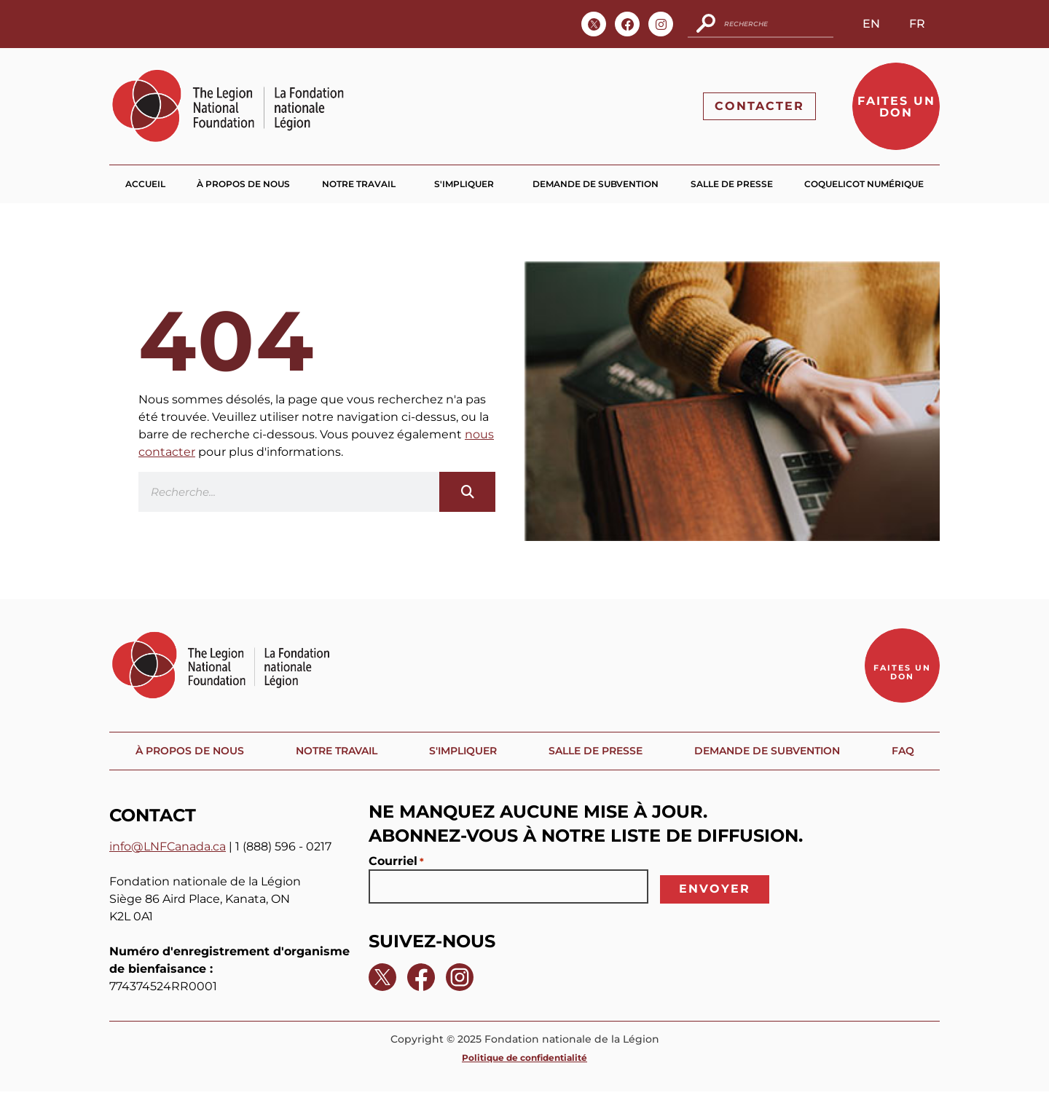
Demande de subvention (596, 184)
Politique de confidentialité (524, 1072)
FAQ (908, 765)
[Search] (467, 493)
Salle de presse (732, 184)
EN (871, 24)
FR (917, 24)
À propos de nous (243, 184)
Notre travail (362, 185)
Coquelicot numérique (864, 184)
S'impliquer (467, 185)
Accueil (145, 184)
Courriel (396, 876)
